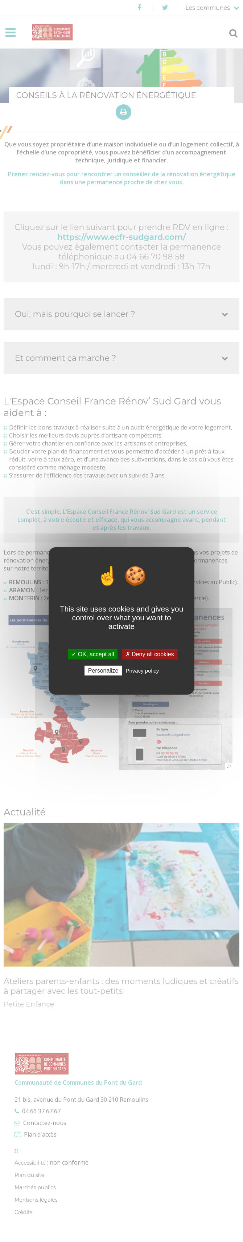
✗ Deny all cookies (149, 654)
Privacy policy (142, 671)
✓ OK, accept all (92, 654)
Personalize (103, 671)
